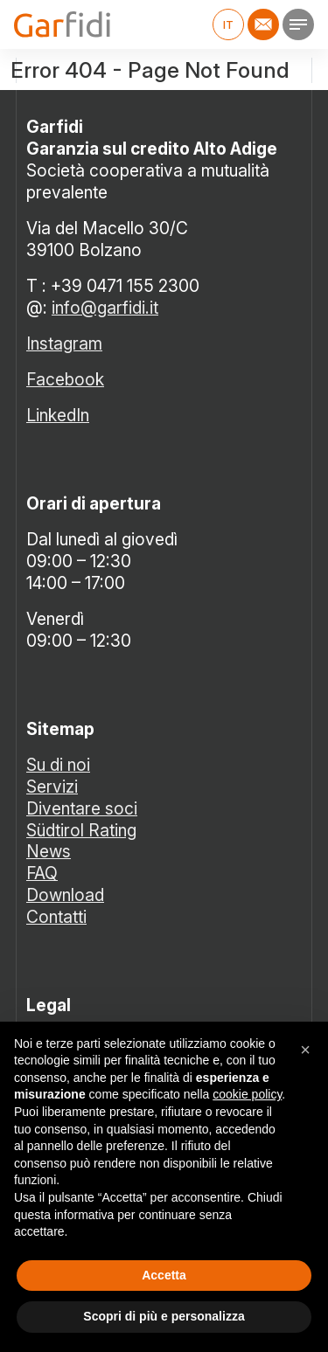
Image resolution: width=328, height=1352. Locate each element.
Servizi (52, 786)
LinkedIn (57, 415)
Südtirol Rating (81, 830)
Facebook (65, 379)
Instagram (64, 343)
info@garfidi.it (105, 307)
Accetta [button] (164, 1275)
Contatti (56, 916)
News (48, 851)
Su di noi (58, 764)
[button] (305, 1050)
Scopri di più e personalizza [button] (163, 1316)
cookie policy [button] (247, 1094)
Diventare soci (81, 808)
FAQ (42, 873)
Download (65, 894)
